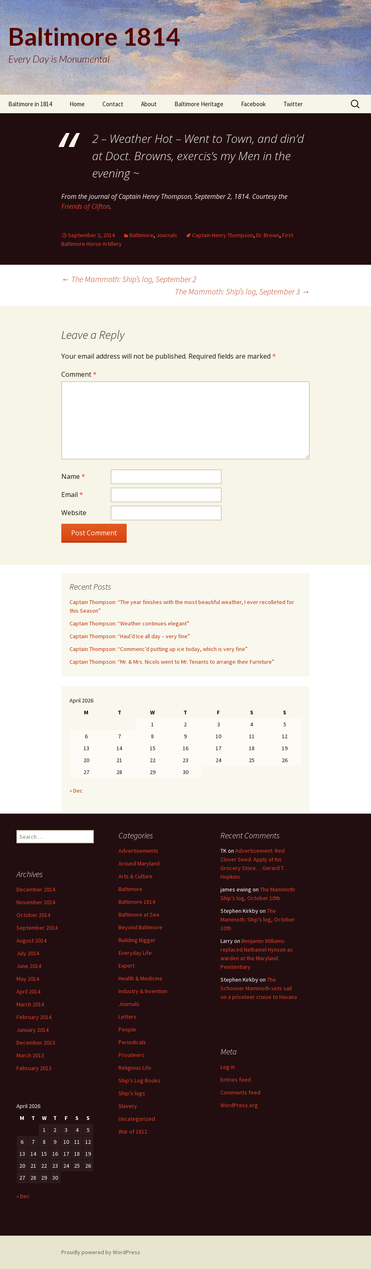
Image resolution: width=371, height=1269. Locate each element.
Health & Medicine (140, 978)
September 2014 (37, 927)
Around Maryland (139, 863)
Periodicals (132, 1042)
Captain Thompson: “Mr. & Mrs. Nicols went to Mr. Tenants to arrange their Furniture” (172, 661)
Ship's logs (131, 1093)
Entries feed (235, 1079)
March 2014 (30, 1004)
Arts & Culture (135, 876)
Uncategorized (136, 1118)
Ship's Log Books (139, 1080)
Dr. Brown (267, 235)
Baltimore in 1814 (30, 104)
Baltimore (141, 235)
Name (73, 476)
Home (77, 104)
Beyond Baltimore (140, 927)
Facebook (253, 104)
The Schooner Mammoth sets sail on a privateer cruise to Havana (258, 988)
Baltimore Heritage (198, 104)
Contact (112, 104)
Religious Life (134, 1067)
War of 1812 (132, 1131)
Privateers (131, 1055)
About (149, 104)
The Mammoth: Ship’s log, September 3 (242, 291)
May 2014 (27, 978)
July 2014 (27, 953)
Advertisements (138, 850)
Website (73, 512)
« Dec (76, 790)
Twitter (293, 104)
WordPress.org (239, 1105)
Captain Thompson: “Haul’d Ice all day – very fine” (130, 636)
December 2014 (35, 889)
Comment (79, 374)
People (127, 1029)
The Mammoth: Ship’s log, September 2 (128, 279)
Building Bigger (136, 940)
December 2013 (35, 1042)
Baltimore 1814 (136, 901)
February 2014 (33, 1017)
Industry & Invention (142, 991)
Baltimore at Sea (138, 914)
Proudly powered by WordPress (100, 1252)
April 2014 (28, 991)
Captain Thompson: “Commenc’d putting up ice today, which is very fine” (159, 649)
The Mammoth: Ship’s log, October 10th (257, 919)
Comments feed (240, 1092)
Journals (166, 235)
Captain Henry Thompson (222, 235)
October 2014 (33, 915)
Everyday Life (135, 952)
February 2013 (33, 1068)
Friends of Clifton (85, 206)
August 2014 (31, 940)
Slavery (127, 1106)
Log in (227, 1067)
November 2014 (35, 902)
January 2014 (32, 1029)
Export (126, 965)
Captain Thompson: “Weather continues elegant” (129, 623)
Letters (127, 1016)
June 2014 (28, 966)
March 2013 (30, 1055)
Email (72, 494)
